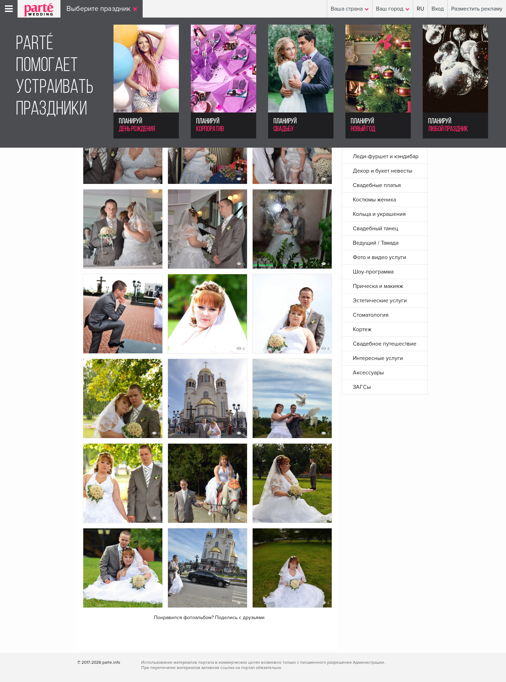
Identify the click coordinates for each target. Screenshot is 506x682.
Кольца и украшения (379, 214)
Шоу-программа (373, 271)
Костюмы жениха (374, 199)
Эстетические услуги (380, 300)
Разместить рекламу (476, 8)
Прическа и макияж (378, 286)
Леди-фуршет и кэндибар (386, 156)
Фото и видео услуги (379, 257)
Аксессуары (368, 372)
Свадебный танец (375, 228)
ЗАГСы (362, 387)
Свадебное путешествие (384, 343)
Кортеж (362, 329)
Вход (438, 8)
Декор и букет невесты (382, 170)
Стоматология (371, 315)
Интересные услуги (378, 358)
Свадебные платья (377, 185)
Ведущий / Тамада (375, 242)
